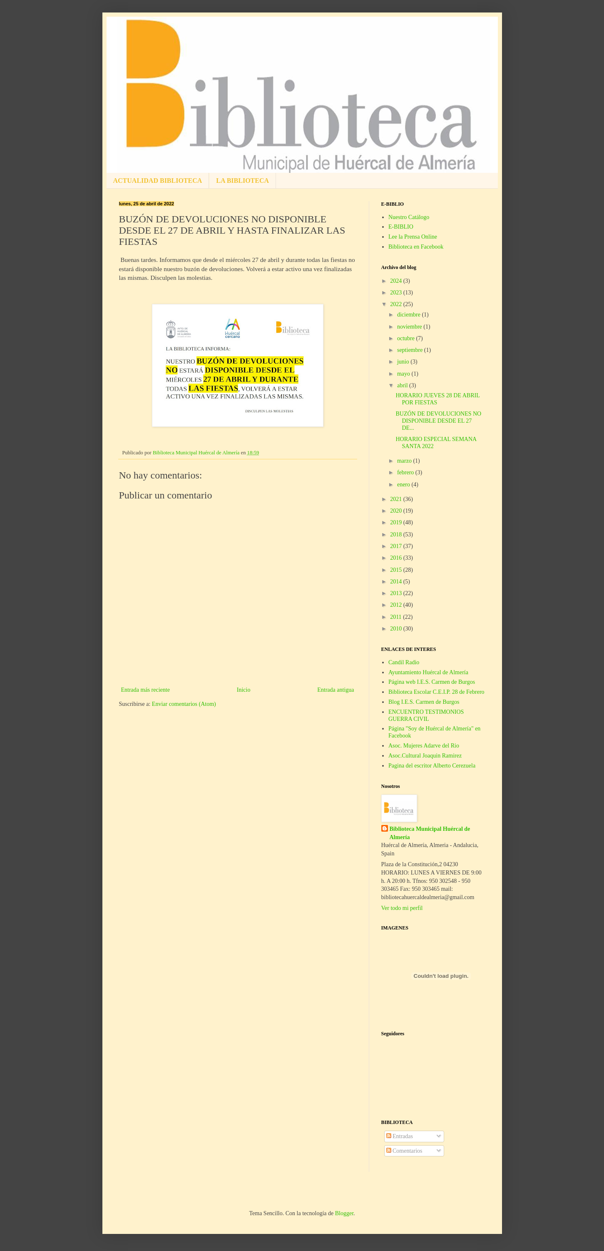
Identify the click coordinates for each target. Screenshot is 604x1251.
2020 (396, 511)
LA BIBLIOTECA (242, 180)
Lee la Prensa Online (412, 237)
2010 (396, 629)
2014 (396, 581)
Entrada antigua (335, 690)
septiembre (410, 350)
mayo (404, 374)
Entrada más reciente (145, 690)
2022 (396, 304)
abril (403, 385)
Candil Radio (403, 662)
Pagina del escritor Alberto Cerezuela (431, 766)
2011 (396, 617)
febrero (406, 472)
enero (404, 484)
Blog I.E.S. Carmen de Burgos (423, 702)
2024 (396, 281)
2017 (396, 546)
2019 (396, 522)
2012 (396, 605)
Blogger (344, 1213)
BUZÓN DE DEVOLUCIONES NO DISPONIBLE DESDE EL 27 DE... (438, 421)
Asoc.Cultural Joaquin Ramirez (425, 756)
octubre (406, 338)
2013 (396, 593)
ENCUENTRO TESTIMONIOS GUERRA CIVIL (426, 715)
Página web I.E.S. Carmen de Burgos (431, 682)
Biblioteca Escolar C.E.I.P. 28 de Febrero (436, 692)
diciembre (409, 315)
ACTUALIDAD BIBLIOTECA (157, 180)
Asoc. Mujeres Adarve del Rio (423, 746)
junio (403, 362)
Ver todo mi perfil (402, 908)
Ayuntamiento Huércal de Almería (428, 672)
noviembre (410, 327)
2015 (396, 570)
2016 (396, 558)
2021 (396, 499)
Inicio (244, 690)
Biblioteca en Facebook (415, 247)
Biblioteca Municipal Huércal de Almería (430, 833)
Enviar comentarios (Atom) (184, 704)
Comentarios (404, 1151)
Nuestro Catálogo (408, 217)
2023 (396, 292)
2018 (396, 534)
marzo (405, 461)
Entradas (399, 1136)
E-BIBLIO (400, 227)
